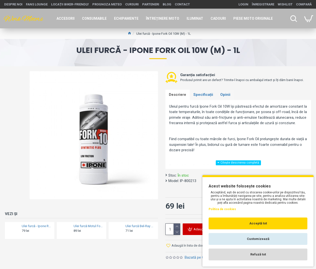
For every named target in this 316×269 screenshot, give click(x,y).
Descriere (177, 95)
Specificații (204, 95)
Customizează (258, 239)
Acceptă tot (258, 223)
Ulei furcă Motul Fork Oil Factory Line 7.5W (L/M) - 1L (88, 226)
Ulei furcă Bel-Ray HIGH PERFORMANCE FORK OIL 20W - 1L (140, 226)
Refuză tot (258, 254)
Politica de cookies (222, 209)
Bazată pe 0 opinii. (199, 257)
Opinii (226, 95)
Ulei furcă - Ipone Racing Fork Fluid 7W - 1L (36, 226)
